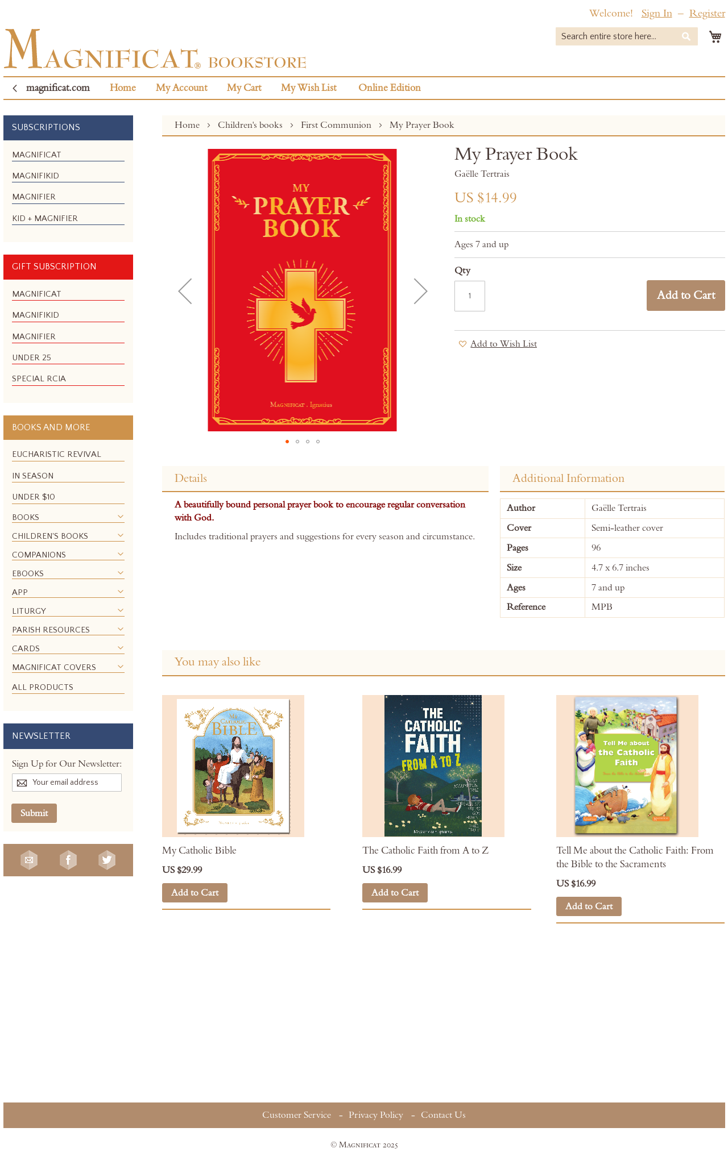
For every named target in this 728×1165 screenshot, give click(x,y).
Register (707, 13)
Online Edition (389, 88)
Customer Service (296, 1115)
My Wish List (308, 88)
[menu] (68, 191)
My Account (181, 88)
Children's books (251, 125)
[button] (185, 291)
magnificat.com (58, 88)
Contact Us (443, 1115)
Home (123, 88)
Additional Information (568, 478)
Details (191, 478)
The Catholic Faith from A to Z (426, 850)
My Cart (244, 88)
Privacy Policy (376, 1115)
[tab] (325, 479)
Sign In (657, 13)
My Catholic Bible (199, 850)
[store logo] (155, 48)
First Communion (337, 125)
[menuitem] (36, 155)
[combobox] (627, 36)
